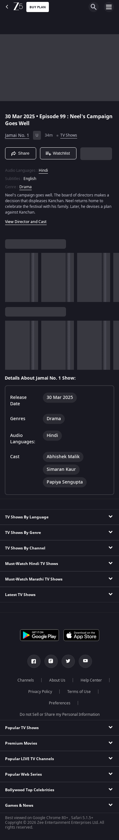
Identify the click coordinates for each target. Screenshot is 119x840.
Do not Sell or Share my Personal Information (60, 714)
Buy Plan (38, 7)
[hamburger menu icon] (109, 7)
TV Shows (68, 135)
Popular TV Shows (22, 728)
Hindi (43, 170)
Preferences (59, 703)
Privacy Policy (40, 692)
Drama (25, 187)
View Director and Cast (26, 222)
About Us (57, 680)
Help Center (91, 680)
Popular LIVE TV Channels (29, 759)
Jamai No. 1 (17, 135)
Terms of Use (79, 692)
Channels (25, 680)
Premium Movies (21, 743)
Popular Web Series (23, 774)
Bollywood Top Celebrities (29, 790)
